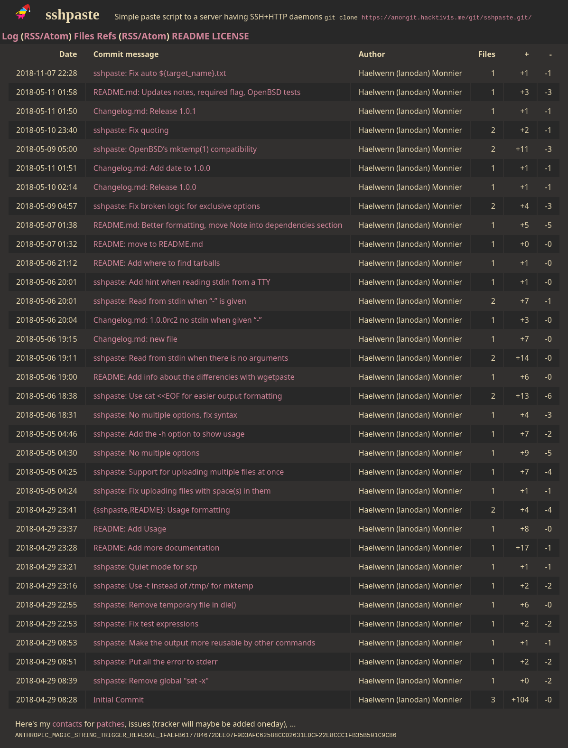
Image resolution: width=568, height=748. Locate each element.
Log (10, 35)
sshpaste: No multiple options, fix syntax (165, 415)
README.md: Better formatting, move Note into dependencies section (218, 225)
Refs (106, 35)
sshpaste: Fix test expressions (145, 623)
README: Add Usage (130, 529)
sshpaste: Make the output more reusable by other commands (204, 642)
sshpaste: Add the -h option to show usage (169, 434)
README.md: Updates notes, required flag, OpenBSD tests (197, 92)
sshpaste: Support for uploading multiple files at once (188, 472)
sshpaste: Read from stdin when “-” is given (169, 301)
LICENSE (230, 35)
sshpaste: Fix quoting (131, 130)
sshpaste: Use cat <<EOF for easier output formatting (187, 396)
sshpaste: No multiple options (146, 453)
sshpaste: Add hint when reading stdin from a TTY (181, 282)
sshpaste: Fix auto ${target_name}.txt (159, 73)
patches (111, 724)
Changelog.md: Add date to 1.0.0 (151, 168)
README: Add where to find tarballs (156, 263)
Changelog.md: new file (135, 339)
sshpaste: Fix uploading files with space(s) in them (182, 491)
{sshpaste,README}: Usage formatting (161, 510)
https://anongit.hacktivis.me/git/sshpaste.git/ (447, 17)
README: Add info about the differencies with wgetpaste (194, 377)
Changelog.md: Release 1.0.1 (144, 111)
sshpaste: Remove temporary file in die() (164, 604)
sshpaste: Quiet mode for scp (145, 566)
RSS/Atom (46, 35)
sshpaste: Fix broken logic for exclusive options (176, 206)
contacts (67, 724)
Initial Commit (118, 699)
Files (84, 35)
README (191, 35)
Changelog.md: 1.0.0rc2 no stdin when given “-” (177, 320)
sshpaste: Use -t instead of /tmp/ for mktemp (173, 585)
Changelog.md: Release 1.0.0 (144, 187)
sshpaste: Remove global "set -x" (151, 680)
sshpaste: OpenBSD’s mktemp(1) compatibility (175, 149)
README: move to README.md (148, 244)
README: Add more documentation (156, 547)
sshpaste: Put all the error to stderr (155, 661)
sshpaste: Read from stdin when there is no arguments (191, 358)
